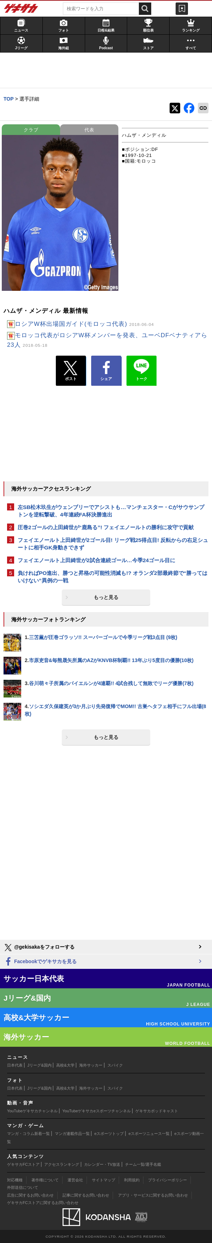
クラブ (31, 129)
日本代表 (15, 1065)
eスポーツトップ (109, 1133)
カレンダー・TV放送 (102, 1164)
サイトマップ (103, 1180)
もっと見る (106, 597)
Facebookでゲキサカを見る (40, 961)
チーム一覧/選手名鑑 (143, 1164)
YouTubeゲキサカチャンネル (32, 1111)
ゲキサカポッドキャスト (156, 1111)
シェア (106, 371)
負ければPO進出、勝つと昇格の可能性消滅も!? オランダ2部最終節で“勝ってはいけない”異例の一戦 (112, 576)
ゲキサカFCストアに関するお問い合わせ (42, 1202)
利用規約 (132, 1180)
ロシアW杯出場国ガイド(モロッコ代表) (84, 324)
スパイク (115, 1065)
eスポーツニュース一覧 (149, 1133)
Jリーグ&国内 (40, 1065)
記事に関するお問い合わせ (86, 1195)
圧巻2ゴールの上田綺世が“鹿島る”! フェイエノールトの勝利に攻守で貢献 (106, 527)
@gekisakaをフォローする (39, 947)
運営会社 (75, 1180)
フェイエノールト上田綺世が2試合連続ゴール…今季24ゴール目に (96, 560)
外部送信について (22, 1187)
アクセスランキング (61, 1164)
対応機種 (15, 1180)
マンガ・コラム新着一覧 (28, 1133)
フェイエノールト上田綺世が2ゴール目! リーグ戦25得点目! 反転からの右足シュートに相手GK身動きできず (113, 543)
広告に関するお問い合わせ (30, 1195)
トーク (141, 369)
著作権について (45, 1180)
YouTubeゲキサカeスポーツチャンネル (97, 1111)
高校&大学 (65, 1065)
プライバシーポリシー (167, 1180)
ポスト (71, 371)
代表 (89, 129)
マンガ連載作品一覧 (72, 1133)
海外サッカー (90, 1065)
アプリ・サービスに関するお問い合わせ (153, 1195)
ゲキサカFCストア (23, 1164)
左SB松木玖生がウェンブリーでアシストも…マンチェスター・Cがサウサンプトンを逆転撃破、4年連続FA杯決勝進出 (111, 511)
